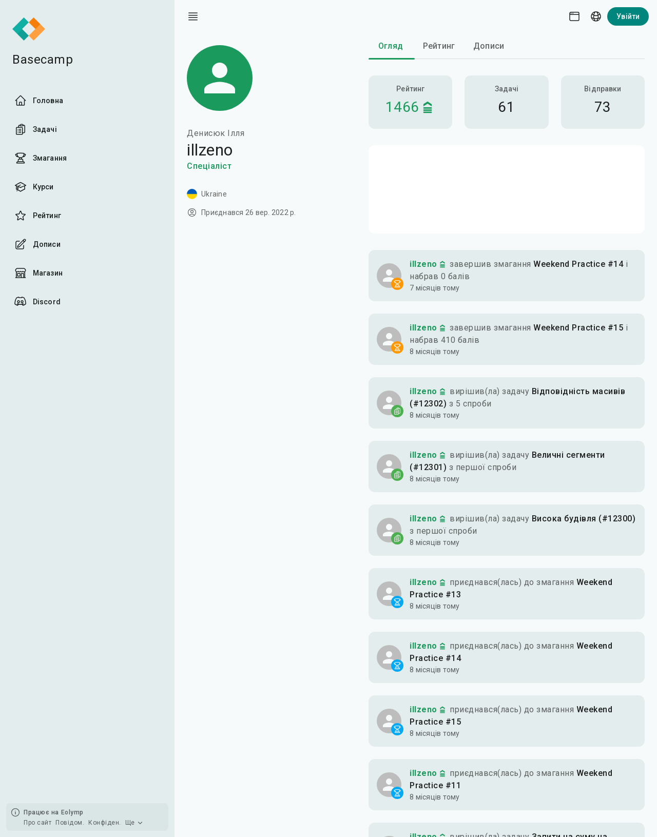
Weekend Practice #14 (578, 264)
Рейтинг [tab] (439, 46)
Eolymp (72, 812)
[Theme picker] (574, 16)
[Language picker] (596, 16)
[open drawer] (193, 16)
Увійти (628, 16)
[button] (507, 275)
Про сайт (37, 822)
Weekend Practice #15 (578, 328)
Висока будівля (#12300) (584, 518)
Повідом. (69, 822)
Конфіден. (104, 822)
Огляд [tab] (390, 46)
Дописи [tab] (488, 46)
